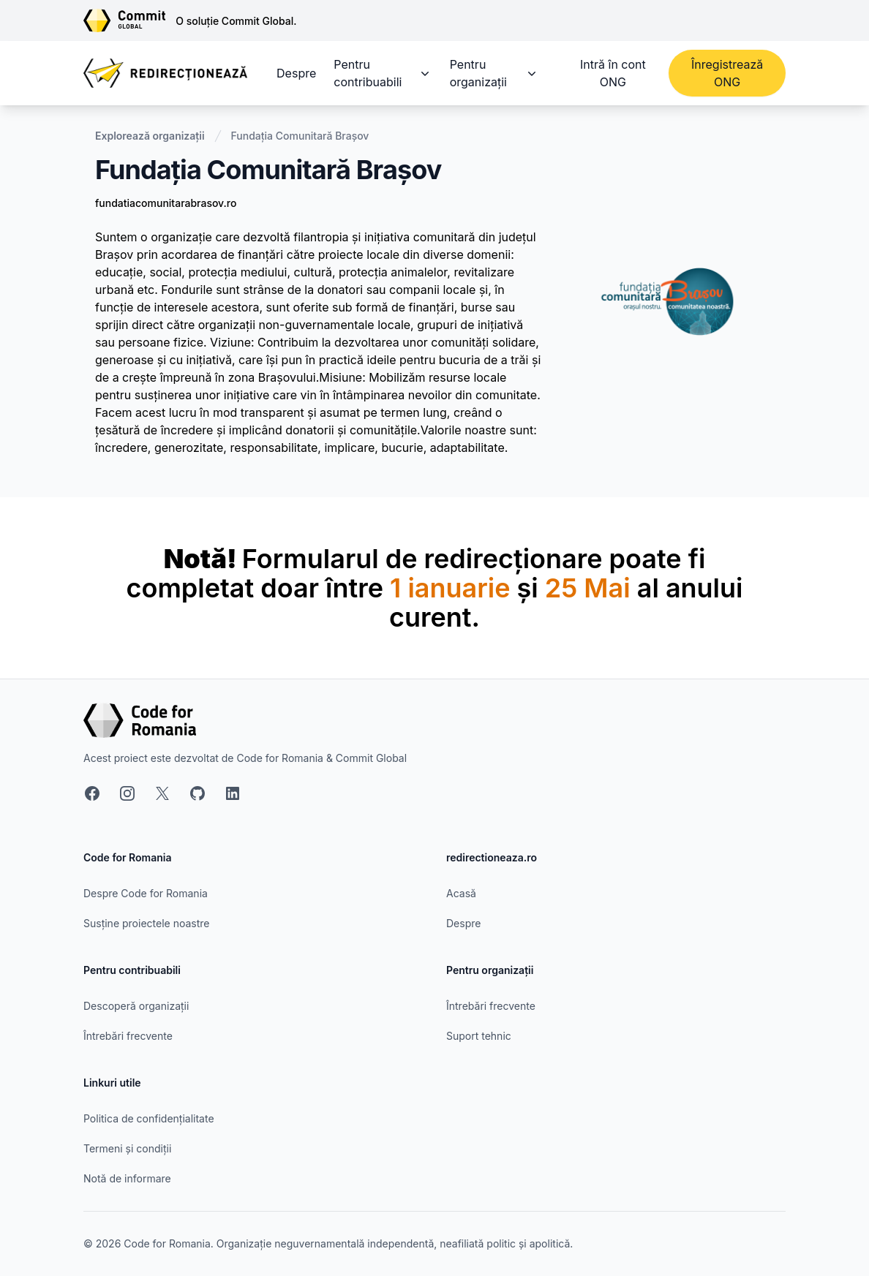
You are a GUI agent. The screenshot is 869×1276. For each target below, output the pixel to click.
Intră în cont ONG (613, 73)
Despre (296, 73)
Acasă (461, 893)
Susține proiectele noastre (146, 923)
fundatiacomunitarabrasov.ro (165, 203)
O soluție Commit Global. (236, 21)
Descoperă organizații (136, 1006)
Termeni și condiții (127, 1148)
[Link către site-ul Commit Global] (129, 20)
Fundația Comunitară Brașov (300, 135)
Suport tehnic (478, 1036)
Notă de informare (127, 1178)
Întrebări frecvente (128, 1036)
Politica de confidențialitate (148, 1118)
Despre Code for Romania (145, 893)
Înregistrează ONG (727, 73)
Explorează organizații (150, 135)
